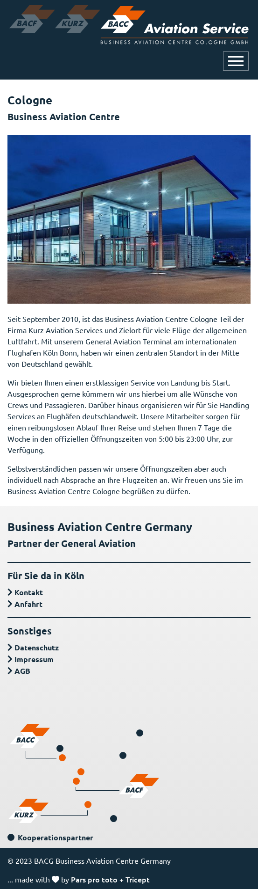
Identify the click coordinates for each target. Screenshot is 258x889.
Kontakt (28, 592)
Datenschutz (36, 647)
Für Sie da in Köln (45, 575)
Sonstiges (29, 631)
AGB (22, 671)
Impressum (34, 659)
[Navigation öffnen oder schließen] (236, 61)
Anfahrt (28, 604)
